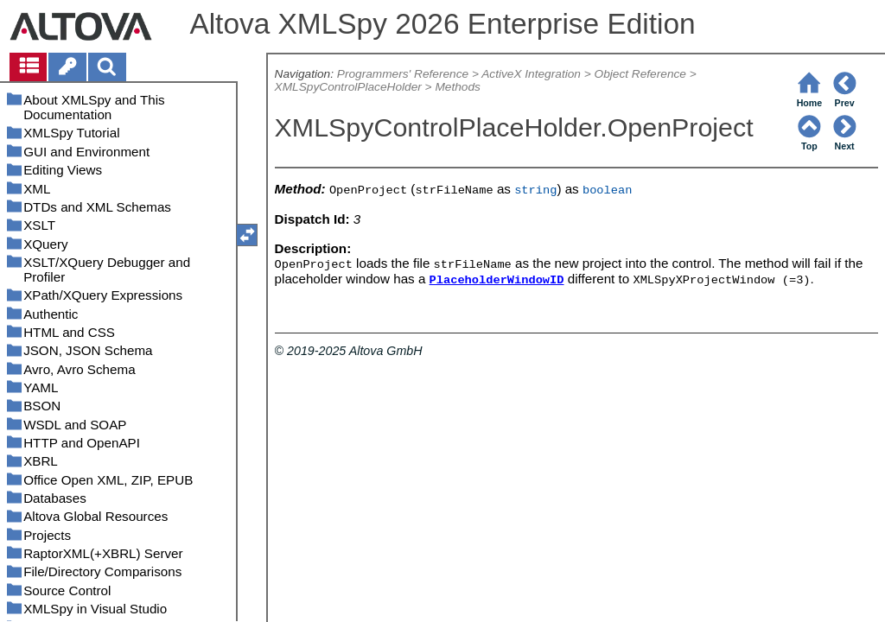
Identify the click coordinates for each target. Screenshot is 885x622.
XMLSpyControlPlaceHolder (348, 86)
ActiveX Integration (531, 73)
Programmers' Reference (402, 73)
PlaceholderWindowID (497, 280)
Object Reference (640, 73)
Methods (457, 86)
